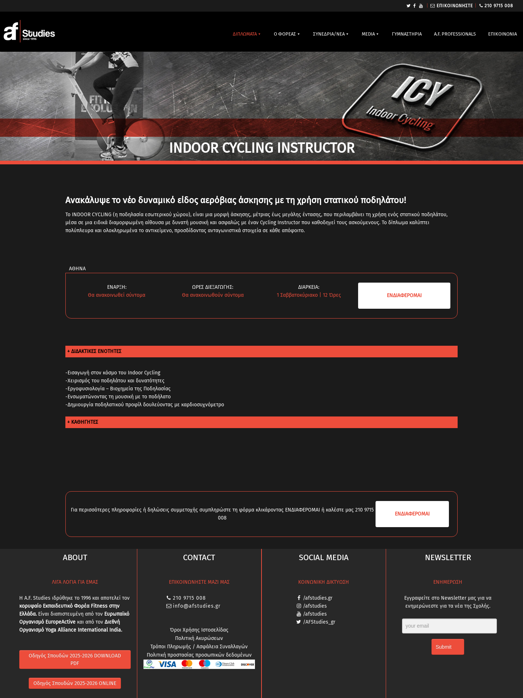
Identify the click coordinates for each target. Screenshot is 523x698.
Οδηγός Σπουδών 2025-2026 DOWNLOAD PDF (75, 659)
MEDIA (368, 34)
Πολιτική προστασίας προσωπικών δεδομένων (199, 655)
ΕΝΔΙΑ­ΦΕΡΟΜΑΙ (404, 295)
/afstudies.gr (317, 598)
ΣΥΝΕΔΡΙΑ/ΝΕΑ (329, 34)
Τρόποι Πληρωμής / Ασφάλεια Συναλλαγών (199, 647)
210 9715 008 (499, 5)
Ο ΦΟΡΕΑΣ (285, 34)
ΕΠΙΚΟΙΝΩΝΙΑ (502, 34)
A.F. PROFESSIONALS (455, 34)
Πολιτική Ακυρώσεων (199, 638)
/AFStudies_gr (319, 622)
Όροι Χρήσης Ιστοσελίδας (199, 630)
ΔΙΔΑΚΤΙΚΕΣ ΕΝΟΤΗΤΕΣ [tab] (96, 351)
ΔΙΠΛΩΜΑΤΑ (245, 34)
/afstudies (315, 606)
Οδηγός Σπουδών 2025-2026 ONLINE (74, 683)
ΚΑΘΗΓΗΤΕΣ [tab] (84, 422)
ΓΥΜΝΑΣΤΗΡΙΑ (407, 34)
